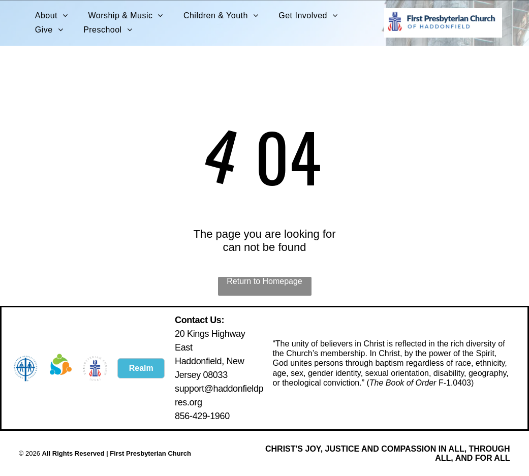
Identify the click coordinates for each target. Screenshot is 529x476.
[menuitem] (51, 16)
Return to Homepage (264, 281)
